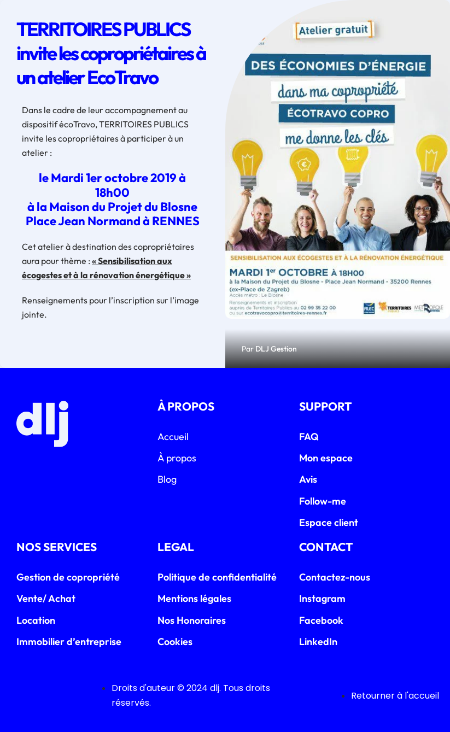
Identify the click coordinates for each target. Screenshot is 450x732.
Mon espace (326, 458)
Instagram (322, 598)
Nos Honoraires (191, 620)
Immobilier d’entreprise (68, 641)
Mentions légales (194, 598)
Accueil (173, 436)
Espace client (328, 522)
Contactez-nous (334, 577)
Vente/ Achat (45, 598)
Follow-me (322, 501)
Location (35, 620)
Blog (167, 479)
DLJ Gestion (276, 349)
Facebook (321, 620)
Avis (308, 479)
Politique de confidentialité (217, 577)
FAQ (309, 436)
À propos (176, 458)
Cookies (174, 641)
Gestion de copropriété (68, 577)
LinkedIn (318, 641)
